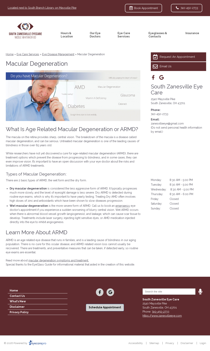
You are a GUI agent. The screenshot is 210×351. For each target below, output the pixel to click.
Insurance (192, 33)
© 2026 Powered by (25, 343)
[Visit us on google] (161, 77)
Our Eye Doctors (95, 35)
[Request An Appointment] (178, 56)
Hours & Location (67, 35)
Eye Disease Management (58, 54)
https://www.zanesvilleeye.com (162, 315)
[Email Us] (178, 66)
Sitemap (154, 343)
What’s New (18, 301)
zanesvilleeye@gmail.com (167, 123)
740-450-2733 (159, 114)
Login (203, 343)
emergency (122, 205)
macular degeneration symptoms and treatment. (58, 260)
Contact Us (17, 295)
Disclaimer (17, 306)
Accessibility (135, 343)
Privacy (170, 343)
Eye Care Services (124, 35)
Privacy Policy (19, 312)
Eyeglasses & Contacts (158, 35)
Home (10, 54)
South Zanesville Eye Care (177, 89)
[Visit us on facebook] (153, 77)
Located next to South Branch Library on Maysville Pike (42, 7)
